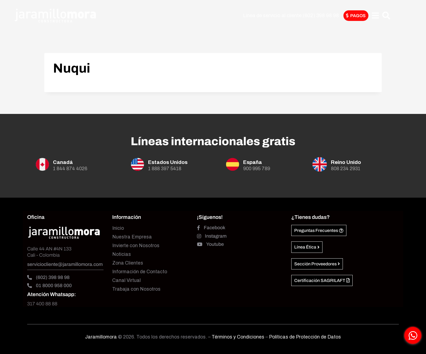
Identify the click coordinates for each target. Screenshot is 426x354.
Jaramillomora (101, 337)
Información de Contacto (139, 271)
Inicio (118, 228)
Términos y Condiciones (238, 337)
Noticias (121, 254)
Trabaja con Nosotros (136, 289)
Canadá (63, 162)
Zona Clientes (127, 263)
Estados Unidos (167, 162)
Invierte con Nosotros (135, 245)
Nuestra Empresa (132, 237)
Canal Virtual (126, 280)
